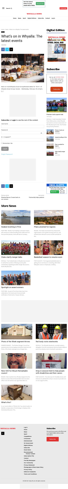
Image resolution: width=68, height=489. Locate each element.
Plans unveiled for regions (44, 227)
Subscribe (56, 89)
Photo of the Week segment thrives (15, 341)
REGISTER (40, 3)
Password (4, 130)
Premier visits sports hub (55, 114)
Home (2, 29)
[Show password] (41, 133)
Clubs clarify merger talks (11, 257)
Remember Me (6, 143)
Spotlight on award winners (12, 287)
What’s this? (6, 402)
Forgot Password (6, 154)
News (6, 29)
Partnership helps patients (36, 197)
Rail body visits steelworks (47, 341)
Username (4, 124)
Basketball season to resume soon (48, 257)
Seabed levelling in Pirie (61, 137)
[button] (9, 8)
